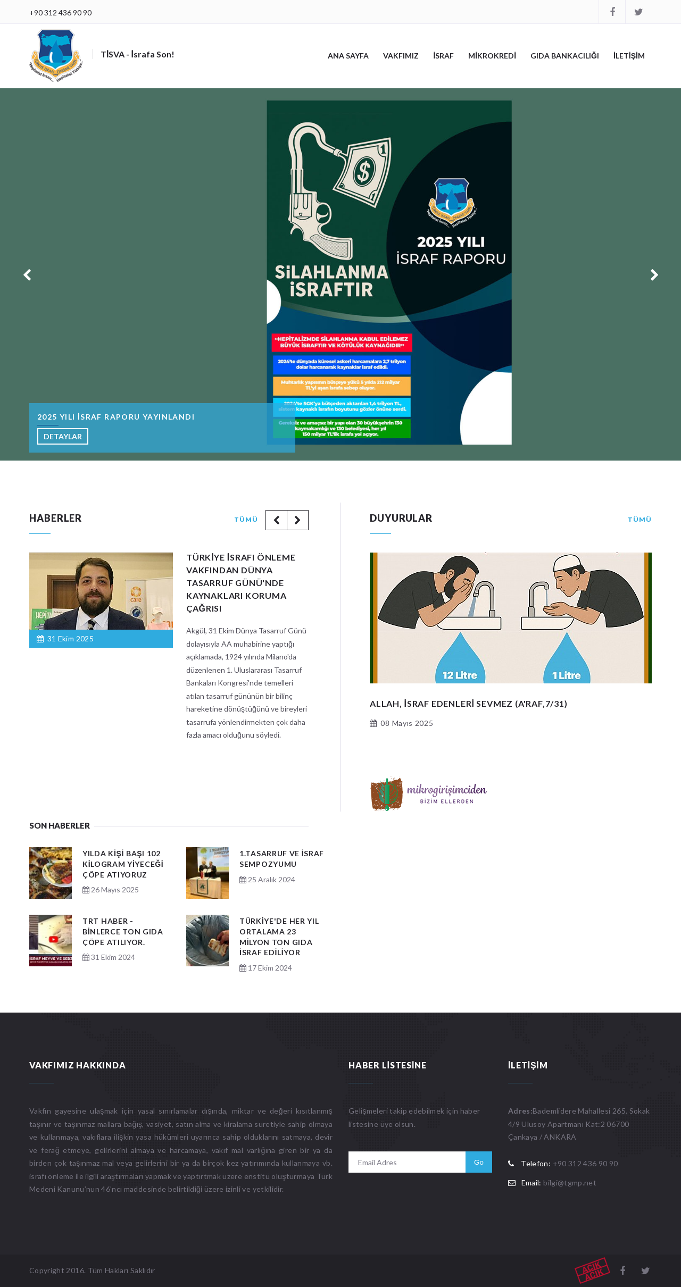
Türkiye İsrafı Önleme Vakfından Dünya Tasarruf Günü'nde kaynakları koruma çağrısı (241, 582)
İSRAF (443, 55)
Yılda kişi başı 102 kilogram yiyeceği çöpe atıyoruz (122, 864)
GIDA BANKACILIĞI (564, 55)
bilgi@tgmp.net (569, 1182)
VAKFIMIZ (401, 55)
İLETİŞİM (629, 55)
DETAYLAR (63, 436)
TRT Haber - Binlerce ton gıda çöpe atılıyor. (122, 931)
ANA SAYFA (348, 55)
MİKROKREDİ (492, 55)
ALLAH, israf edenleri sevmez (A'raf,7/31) (469, 703)
